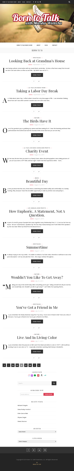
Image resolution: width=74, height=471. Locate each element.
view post (37, 75)
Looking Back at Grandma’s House (37, 60)
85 (17, 365)
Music (37, 178)
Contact (28, 2)
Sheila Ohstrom (22, 421)
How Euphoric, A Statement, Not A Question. (37, 213)
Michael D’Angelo (23, 405)
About (19, 2)
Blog (23, 2)
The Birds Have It (37, 121)
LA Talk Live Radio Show (37, 87)
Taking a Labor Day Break (37, 90)
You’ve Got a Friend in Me (37, 307)
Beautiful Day (37, 181)
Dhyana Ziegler (22, 417)
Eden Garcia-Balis (23, 413)
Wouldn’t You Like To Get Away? (37, 277)
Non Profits (45, 147)
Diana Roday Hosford (24, 409)
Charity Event (37, 151)
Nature (37, 117)
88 (30, 365)
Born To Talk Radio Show (9, 2)
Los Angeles (32, 208)
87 (26, 365)
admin (30, 64)
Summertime (37, 247)
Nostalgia (37, 57)
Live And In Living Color (37, 337)
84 (13, 365)
